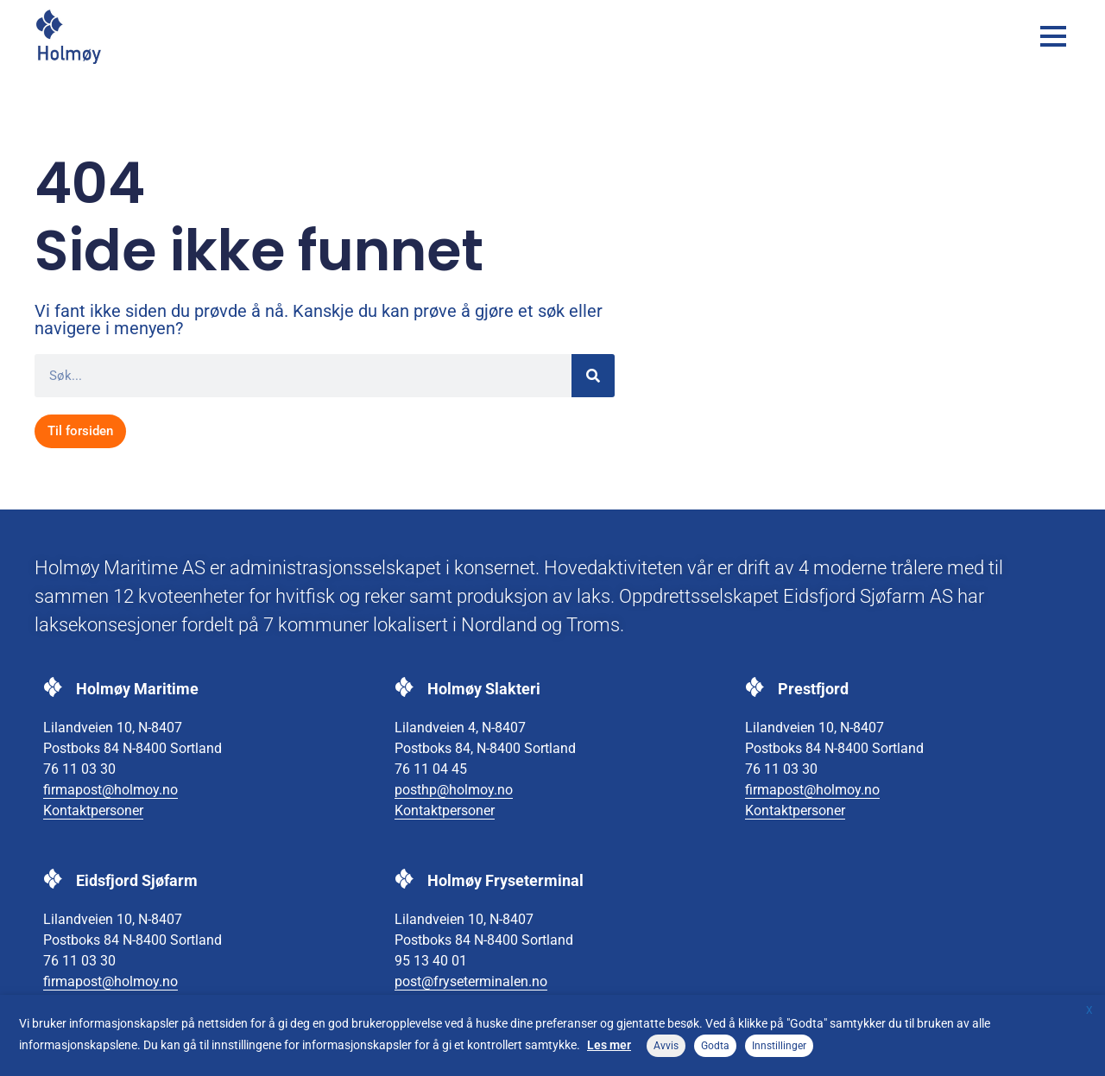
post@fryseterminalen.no (471, 981)
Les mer (609, 1045)
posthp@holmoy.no (454, 790)
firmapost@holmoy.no (110, 790)
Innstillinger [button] (779, 1046)
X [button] (1089, 1010)
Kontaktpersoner (93, 810)
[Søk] (593, 375)
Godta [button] (715, 1046)
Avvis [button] (666, 1046)
